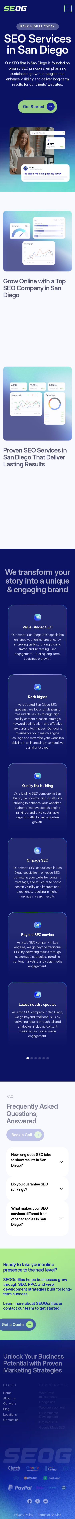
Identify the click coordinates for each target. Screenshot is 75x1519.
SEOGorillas (47, 1303)
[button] (27, 1058)
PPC (32, 1284)
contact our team (18, 1308)
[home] (15, 8)
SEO (22, 1284)
